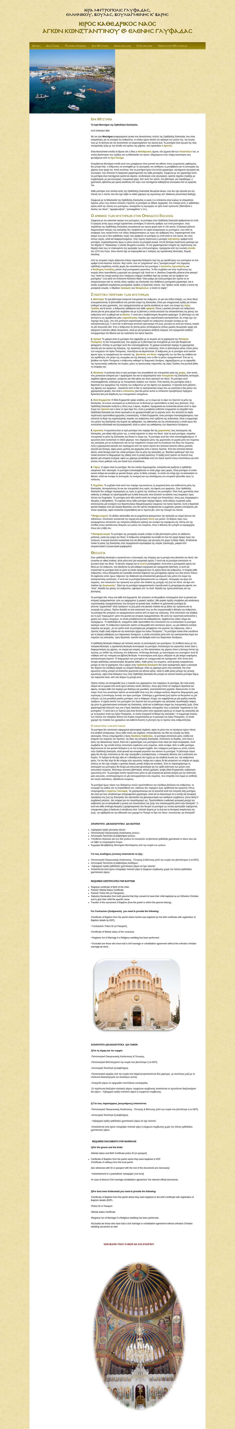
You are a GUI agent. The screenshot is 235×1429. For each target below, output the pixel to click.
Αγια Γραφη (52, 46)
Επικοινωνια (144, 46)
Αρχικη (36, 46)
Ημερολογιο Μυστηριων (172, 46)
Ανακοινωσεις (122, 46)
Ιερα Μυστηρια (100, 46)
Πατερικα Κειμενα (75, 46)
